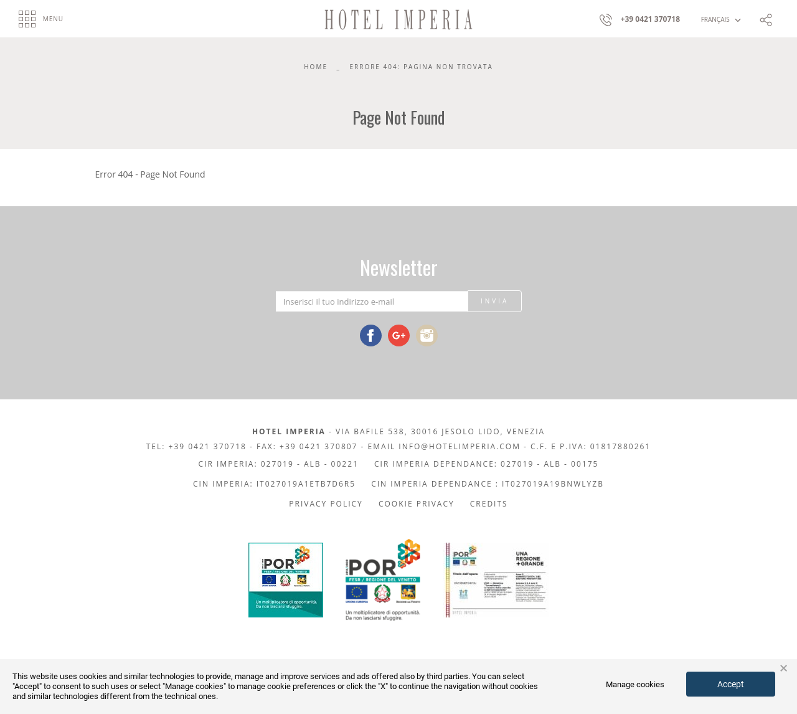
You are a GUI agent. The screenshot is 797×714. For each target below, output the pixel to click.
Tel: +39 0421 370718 (196, 446)
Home (316, 66)
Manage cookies (635, 684)
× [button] (784, 668)
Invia (495, 301)
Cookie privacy (417, 503)
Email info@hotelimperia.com (444, 446)
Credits (489, 503)
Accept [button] (730, 684)
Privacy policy (326, 503)
